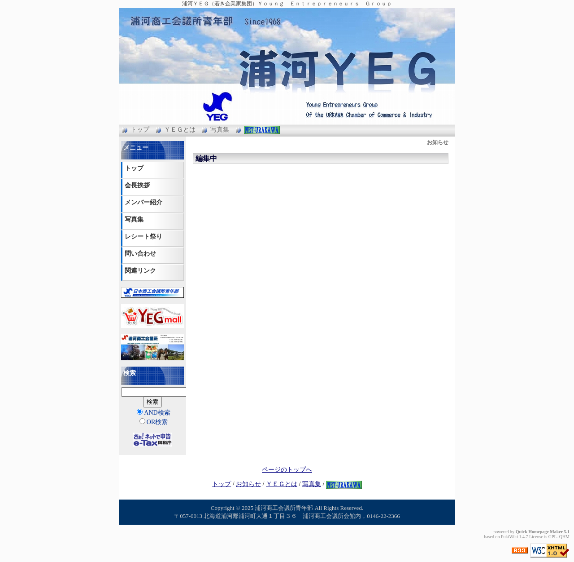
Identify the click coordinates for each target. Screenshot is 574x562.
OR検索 (153, 421)
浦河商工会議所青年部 (284, 507)
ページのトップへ (287, 469)
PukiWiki (509, 536)
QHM (564, 536)
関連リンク (140, 270)
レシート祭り (143, 236)
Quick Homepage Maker (539, 531)
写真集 (219, 129)
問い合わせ (140, 253)
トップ (139, 129)
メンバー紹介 (143, 202)
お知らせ (248, 484)
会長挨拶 (137, 185)
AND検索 (153, 412)
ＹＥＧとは (180, 129)
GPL (552, 536)
